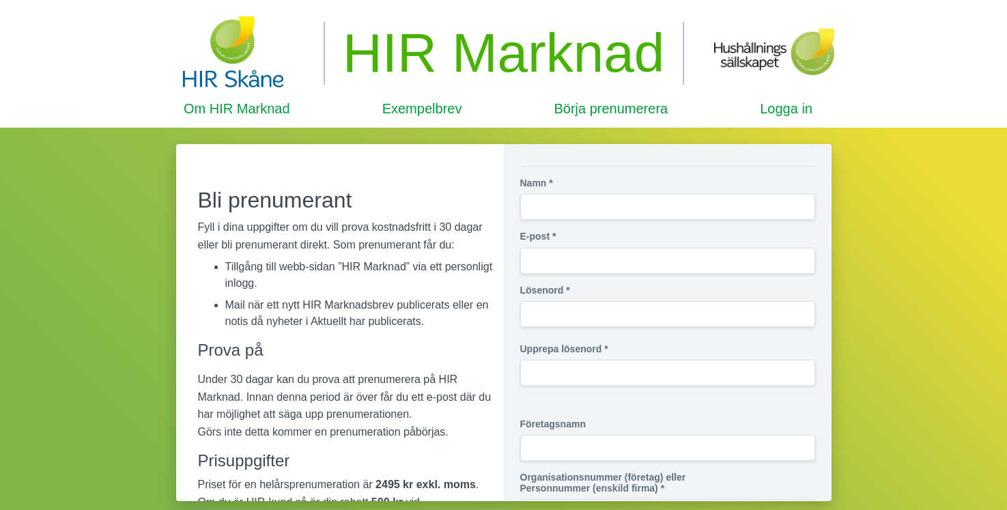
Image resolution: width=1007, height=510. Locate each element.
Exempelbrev (422, 108)
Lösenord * (545, 290)
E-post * (538, 236)
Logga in (786, 108)
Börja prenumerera (611, 108)
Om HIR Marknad (237, 108)
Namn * (536, 183)
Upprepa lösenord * (564, 348)
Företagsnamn (553, 424)
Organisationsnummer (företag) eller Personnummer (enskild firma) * (603, 483)
